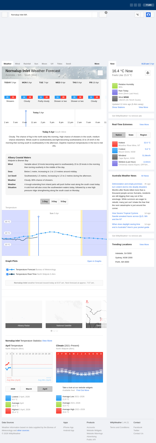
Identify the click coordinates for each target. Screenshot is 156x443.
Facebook (137, 427)
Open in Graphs (94, 261)
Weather (7, 64)
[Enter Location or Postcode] (53, 14)
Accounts (91, 427)
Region (143, 135)
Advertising (91, 436)
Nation (119, 135)
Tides (59, 64)
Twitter (136, 430)
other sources (23, 430)
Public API (91, 439)
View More (143, 107)
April (45, 389)
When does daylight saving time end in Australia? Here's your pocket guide (131, 225)
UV (52, 64)
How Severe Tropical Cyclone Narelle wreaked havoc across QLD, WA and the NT (131, 216)
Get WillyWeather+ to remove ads (127, 116)
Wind (17, 64)
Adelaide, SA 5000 (123, 253)
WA (19, 75)
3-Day (54, 201)
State (131, 135)
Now (112, 64)
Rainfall (27, 64)
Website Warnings (95, 433)
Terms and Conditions (119, 427)
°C (137, 14)
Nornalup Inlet (40, 75)
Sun (36, 64)
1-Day (45, 201)
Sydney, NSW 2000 (123, 257)
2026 (13, 389)
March (29, 389)
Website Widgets (94, 430)
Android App (68, 430)
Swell (68, 64)
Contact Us (138, 433)
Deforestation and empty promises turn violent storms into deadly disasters (131, 196)
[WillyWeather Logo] (16, 5)
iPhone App (68, 427)
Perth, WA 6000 (122, 262)
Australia (10, 75)
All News (145, 176)
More (97, 64)
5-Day (63, 201)
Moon (44, 64)
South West (30, 75)
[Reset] (89, 14)
